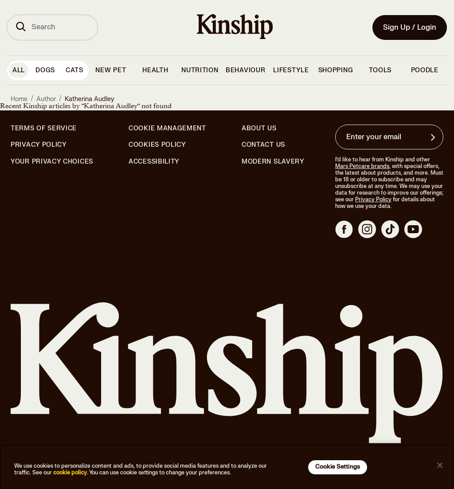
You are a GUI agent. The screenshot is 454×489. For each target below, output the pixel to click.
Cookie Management (167, 128)
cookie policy (70, 472)
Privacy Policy (39, 145)
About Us (259, 128)
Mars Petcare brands (362, 166)
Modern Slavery (273, 162)
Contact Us (263, 145)
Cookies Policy (157, 145)
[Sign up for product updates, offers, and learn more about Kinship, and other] (434, 137)
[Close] (440, 465)
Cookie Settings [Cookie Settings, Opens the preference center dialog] (337, 466)
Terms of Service (44, 128)
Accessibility (154, 162)
